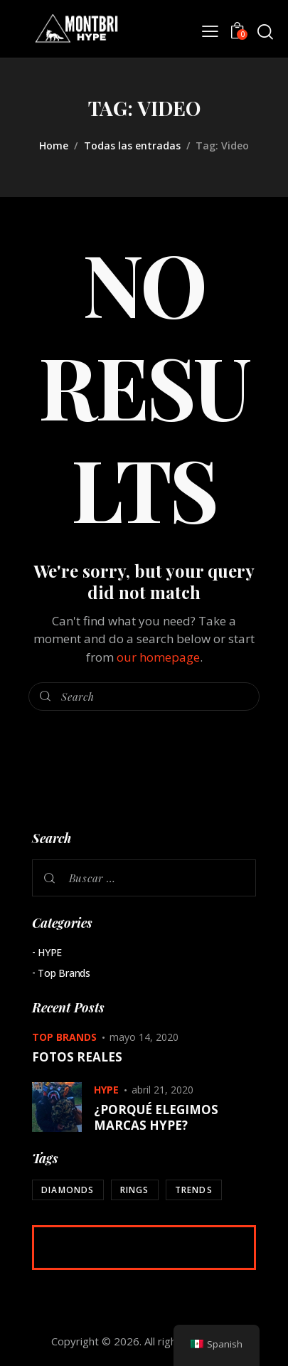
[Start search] (265, 31)
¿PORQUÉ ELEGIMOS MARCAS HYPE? (156, 1117)
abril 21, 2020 (162, 1089)
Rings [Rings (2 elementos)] (134, 1190)
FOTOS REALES (77, 1056)
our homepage (158, 657)
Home (53, 145)
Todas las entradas (132, 145)
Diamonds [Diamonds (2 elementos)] (68, 1190)
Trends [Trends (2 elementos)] (194, 1190)
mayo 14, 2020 (144, 1037)
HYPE (50, 952)
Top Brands (64, 973)
